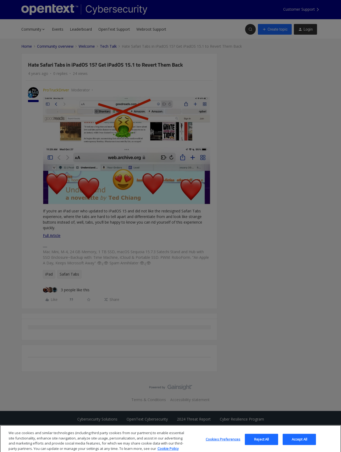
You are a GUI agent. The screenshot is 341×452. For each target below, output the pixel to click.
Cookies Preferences (223, 443)
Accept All (299, 443)
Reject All (261, 443)
